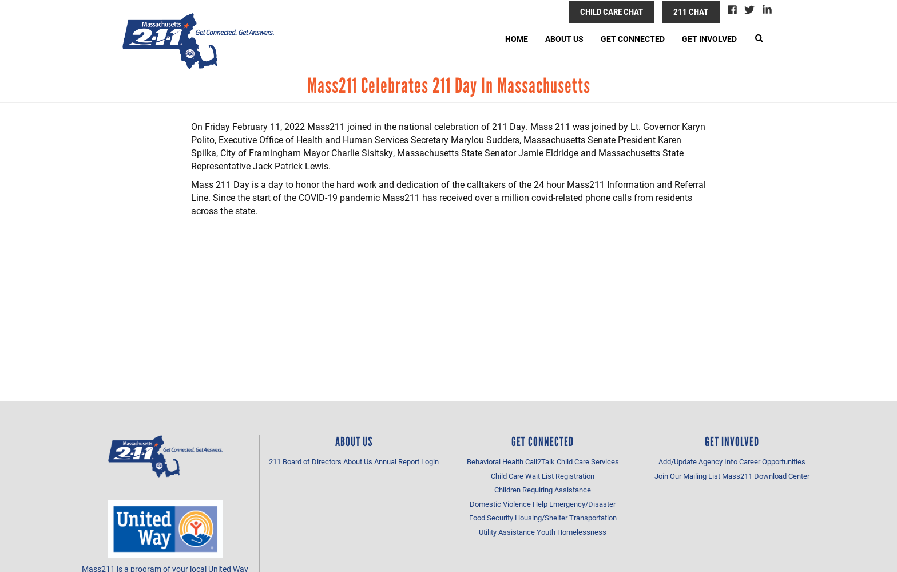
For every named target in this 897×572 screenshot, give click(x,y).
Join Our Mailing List (687, 476)
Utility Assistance (507, 532)
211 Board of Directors (305, 461)
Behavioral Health (495, 461)
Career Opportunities (772, 461)
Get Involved (709, 38)
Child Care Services (588, 461)
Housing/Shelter (541, 517)
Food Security (491, 517)
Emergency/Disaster (582, 504)
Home (516, 38)
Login (430, 461)
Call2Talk (540, 461)
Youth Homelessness (571, 532)
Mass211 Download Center (765, 476)
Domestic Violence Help (508, 504)
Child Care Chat (611, 11)
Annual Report (396, 461)
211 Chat (690, 11)
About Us (564, 38)
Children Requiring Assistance (542, 489)
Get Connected (633, 38)
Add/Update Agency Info (697, 461)
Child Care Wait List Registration (542, 476)
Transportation (593, 517)
